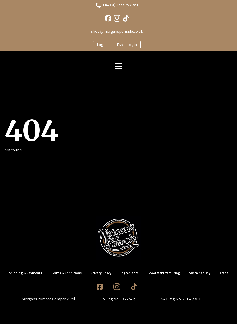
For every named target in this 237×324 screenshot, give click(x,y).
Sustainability (199, 273)
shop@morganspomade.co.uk (117, 31)
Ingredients (129, 273)
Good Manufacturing (163, 273)
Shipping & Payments (25, 273)
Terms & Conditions (66, 273)
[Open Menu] (118, 66)
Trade (223, 273)
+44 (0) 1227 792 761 (120, 5)
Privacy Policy (101, 273)
